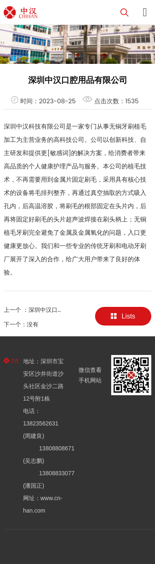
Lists (123, 316)
